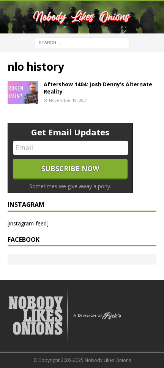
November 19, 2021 (68, 100)
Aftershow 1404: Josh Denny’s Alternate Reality (98, 88)
